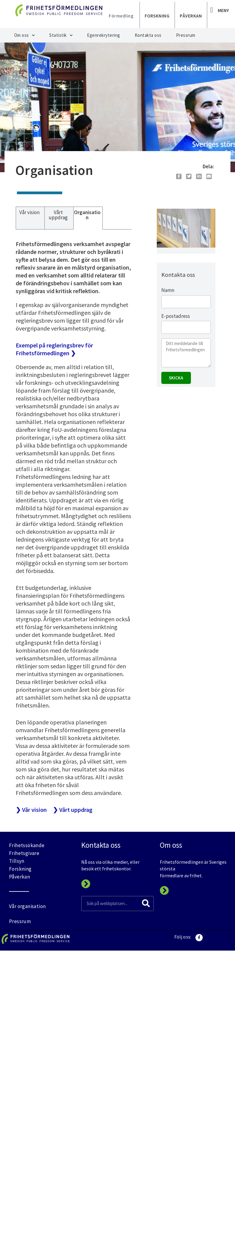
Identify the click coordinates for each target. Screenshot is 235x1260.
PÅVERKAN (191, 16)
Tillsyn (16, 861)
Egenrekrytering (103, 35)
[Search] (145, 903)
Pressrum (185, 35)
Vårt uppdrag (58, 215)
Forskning (20, 869)
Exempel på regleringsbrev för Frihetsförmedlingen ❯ (54, 349)
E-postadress (175, 316)
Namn (167, 290)
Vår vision (29, 212)
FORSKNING (157, 16)
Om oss (24, 35)
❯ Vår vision (31, 809)
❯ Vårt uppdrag (72, 809)
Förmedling (121, 16)
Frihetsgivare (24, 853)
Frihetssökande (27, 845)
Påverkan (19, 876)
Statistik (60, 35)
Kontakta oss (148, 35)
